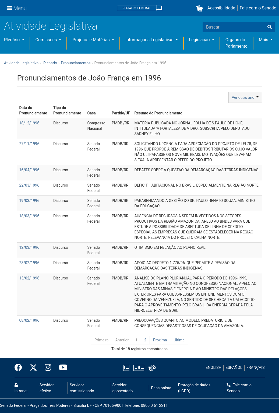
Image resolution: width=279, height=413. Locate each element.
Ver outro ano (245, 97)
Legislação (200, 39)
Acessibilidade (221, 7)
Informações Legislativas (150, 39)
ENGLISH (213, 367)
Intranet (21, 388)
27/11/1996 (29, 144)
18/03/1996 (29, 216)
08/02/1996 (29, 320)
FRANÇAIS (255, 367)
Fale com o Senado (258, 7)
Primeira (101, 340)
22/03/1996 (29, 185)
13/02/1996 (29, 278)
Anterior (122, 340)
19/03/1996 (29, 200)
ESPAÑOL (233, 367)
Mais (264, 39)
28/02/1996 (29, 263)
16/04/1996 (29, 170)
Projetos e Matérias (91, 39)
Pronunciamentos (75, 63)
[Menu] (17, 8)
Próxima (160, 340)
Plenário (12, 39)
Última (179, 340)
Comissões (47, 39)
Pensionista (161, 388)
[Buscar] (269, 27)
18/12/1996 (29, 123)
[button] (200, 8)
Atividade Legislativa (50, 26)
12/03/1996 (29, 247)
